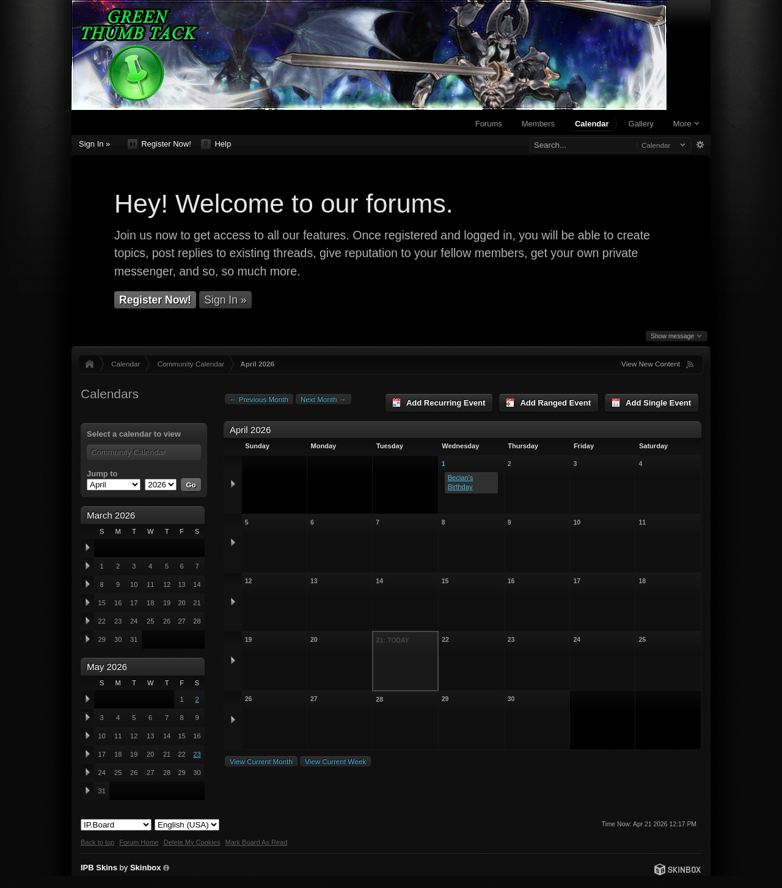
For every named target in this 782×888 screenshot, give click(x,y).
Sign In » (94, 143)
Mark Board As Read (256, 842)
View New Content (650, 364)
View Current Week (335, 761)
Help (216, 144)
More (686, 123)
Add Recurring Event (438, 402)
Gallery (641, 123)
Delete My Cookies (192, 842)
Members (538, 123)
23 (196, 754)
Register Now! (159, 144)
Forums (488, 123)
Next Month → (323, 399)
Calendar (592, 123)
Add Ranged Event (548, 402)
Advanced (699, 145)
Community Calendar (190, 364)
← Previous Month (259, 399)
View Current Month (261, 761)
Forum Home (138, 842)
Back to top (97, 842)
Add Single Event (651, 402)
